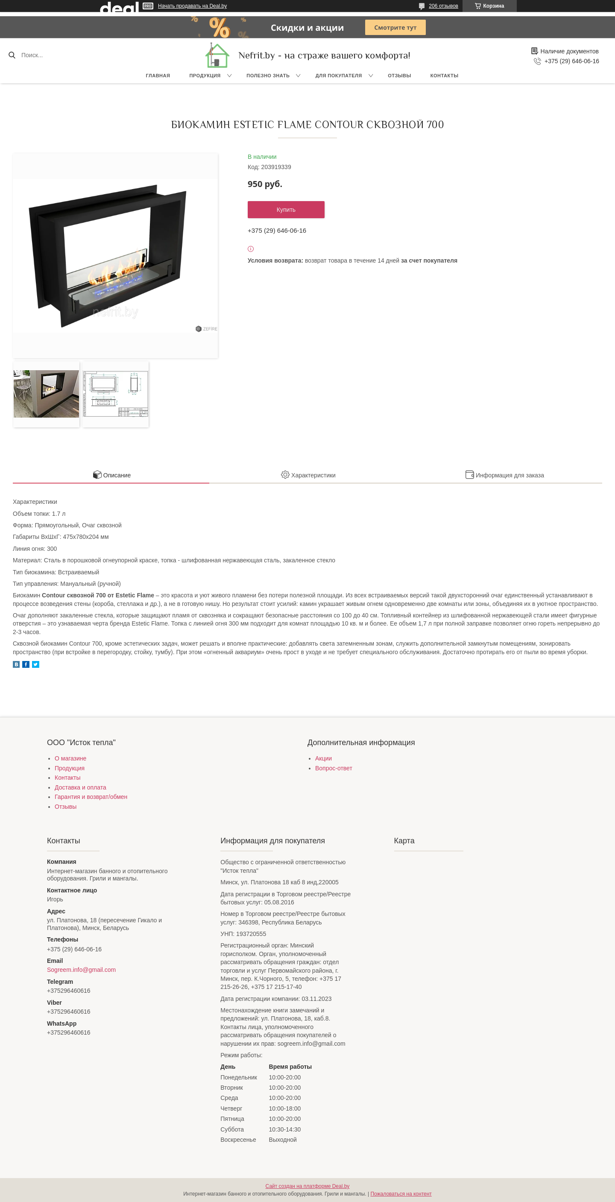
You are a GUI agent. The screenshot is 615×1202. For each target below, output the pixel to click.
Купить (286, 209)
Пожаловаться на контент (400, 1194)
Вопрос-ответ (333, 768)
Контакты (444, 75)
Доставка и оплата (80, 787)
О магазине (70, 758)
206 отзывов (443, 6)
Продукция (204, 75)
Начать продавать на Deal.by (192, 6)
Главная (158, 75)
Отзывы (399, 75)
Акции (323, 758)
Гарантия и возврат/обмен (91, 796)
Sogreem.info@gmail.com (81, 969)
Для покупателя (339, 75)
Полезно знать (268, 75)
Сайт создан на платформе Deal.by (308, 1186)
